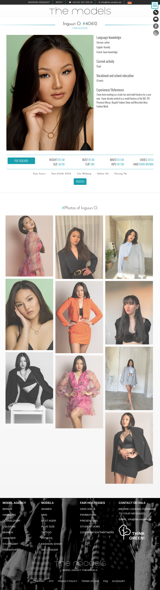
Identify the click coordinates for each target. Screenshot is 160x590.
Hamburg (9, 514)
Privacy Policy (67, 581)
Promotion (88, 514)
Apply (59, 2)
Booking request (39, 2)
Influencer (49, 549)
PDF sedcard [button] (21, 161)
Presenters (89, 520)
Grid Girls (87, 508)
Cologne (9, 526)
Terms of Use (90, 581)
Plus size (48, 526)
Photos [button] (80, 182)
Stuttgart (10, 543)
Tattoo (46, 532)
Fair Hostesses (92, 503)
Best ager (48, 520)
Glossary (118, 581)
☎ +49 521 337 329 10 (81, 2)
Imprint (40, 581)
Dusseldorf (12, 520)
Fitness (46, 538)
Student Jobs (90, 526)
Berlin (7, 508)
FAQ (105, 581)
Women (46, 508)
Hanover (9, 538)
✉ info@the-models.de (110, 2)
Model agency (14, 503)
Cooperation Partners (97, 532)
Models (47, 503)
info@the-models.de (140, 519)
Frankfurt (10, 549)
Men (44, 514)
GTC (51, 581)
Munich (8, 532)
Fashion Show (51, 543)
